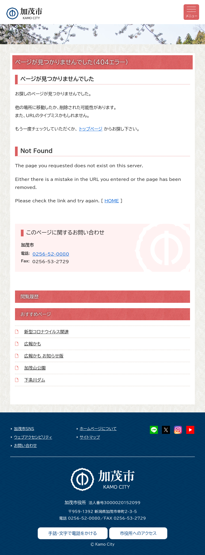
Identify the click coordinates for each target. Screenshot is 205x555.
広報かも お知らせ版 (43, 356)
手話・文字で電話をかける (72, 533)
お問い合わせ (25, 446)
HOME (112, 201)
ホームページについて (98, 429)
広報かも (32, 344)
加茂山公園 (34, 368)
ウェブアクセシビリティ (33, 437)
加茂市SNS (24, 429)
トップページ (90, 129)
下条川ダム (34, 380)
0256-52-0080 (50, 254)
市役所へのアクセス (138, 533)
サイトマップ (90, 437)
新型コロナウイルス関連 (46, 332)
